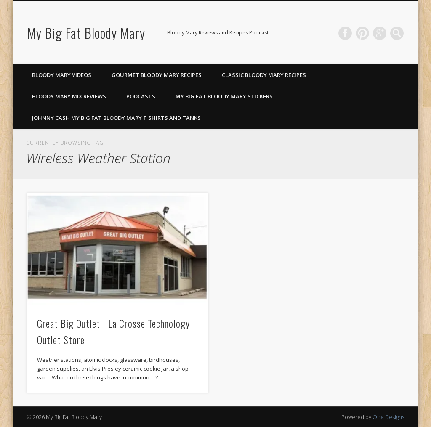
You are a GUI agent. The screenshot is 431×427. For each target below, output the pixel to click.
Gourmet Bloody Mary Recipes (157, 75)
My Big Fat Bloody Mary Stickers (224, 96)
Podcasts (140, 96)
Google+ (379, 33)
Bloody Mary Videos (61, 75)
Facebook (345, 33)
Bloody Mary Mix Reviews (69, 96)
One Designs (388, 417)
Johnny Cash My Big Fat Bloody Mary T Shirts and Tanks (116, 118)
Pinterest (362, 33)
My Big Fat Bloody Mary (86, 32)
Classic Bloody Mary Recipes (264, 75)
